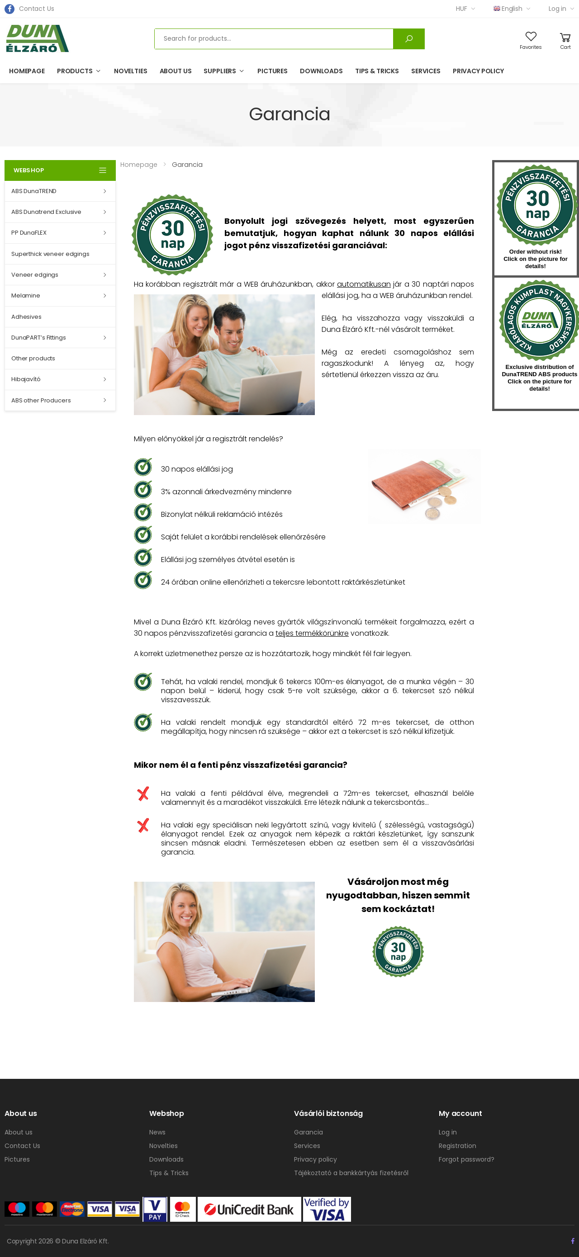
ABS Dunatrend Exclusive (46, 212)
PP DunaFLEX (29, 232)
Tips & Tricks (377, 71)
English (508, 8)
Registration (457, 1145)
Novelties (130, 71)
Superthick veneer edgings (50, 254)
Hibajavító (26, 379)
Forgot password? (466, 1159)
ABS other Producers (41, 400)
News (157, 1132)
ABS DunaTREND (34, 191)
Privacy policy (478, 71)
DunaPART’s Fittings (38, 337)
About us (176, 71)
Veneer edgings (34, 274)
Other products (33, 358)
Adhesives (26, 316)
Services (426, 71)
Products (75, 71)
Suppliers (220, 71)
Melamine (25, 295)
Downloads (321, 71)
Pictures (272, 71)
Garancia (308, 1132)
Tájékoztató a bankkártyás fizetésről (351, 1172)
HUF (461, 8)
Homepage (27, 71)
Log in (557, 8)
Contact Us (36, 8)
